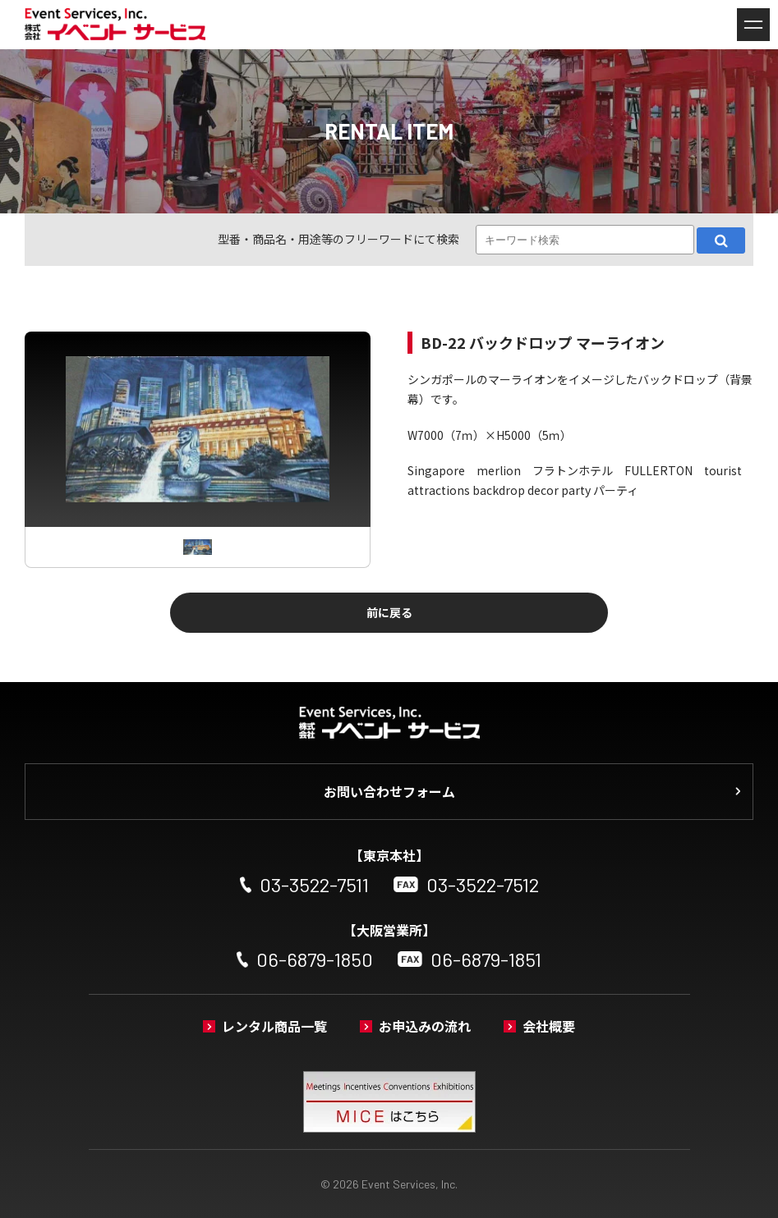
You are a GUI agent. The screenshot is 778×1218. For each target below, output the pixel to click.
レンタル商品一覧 (274, 1026)
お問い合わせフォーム (389, 791)
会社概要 (549, 1026)
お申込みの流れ (425, 1026)
